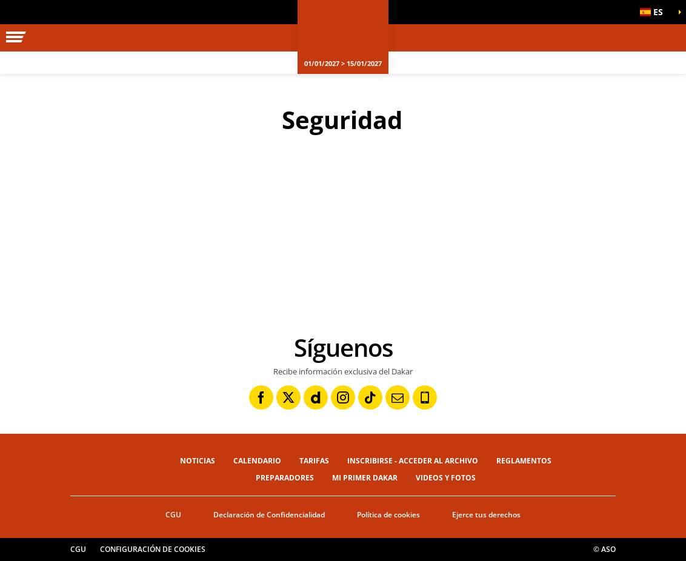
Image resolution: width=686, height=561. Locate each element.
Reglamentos (523, 461)
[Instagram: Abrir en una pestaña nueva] (343, 397)
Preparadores (285, 478)
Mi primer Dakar (365, 478)
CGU (173, 515)
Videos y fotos (446, 478)
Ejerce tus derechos (486, 515)
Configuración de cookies (152, 549)
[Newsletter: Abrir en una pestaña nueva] (397, 397)
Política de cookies (388, 515)
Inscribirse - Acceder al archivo (412, 461)
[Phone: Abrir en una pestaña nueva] (425, 397)
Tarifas (314, 461)
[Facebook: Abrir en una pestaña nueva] (261, 397)
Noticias (197, 461)
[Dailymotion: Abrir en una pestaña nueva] (316, 397)
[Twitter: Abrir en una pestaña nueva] (288, 397)
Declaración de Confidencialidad (269, 515)
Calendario (257, 461)
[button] (655, 12)
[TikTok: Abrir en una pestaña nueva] (370, 397)
